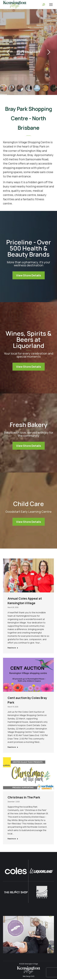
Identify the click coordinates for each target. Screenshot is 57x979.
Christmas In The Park (24, 797)
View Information (28, 36)
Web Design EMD (28, 976)
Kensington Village (31, 964)
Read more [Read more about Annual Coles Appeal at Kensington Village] (13, 648)
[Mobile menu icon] (51, 5)
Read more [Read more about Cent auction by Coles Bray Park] (13, 747)
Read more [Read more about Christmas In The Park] (13, 839)
